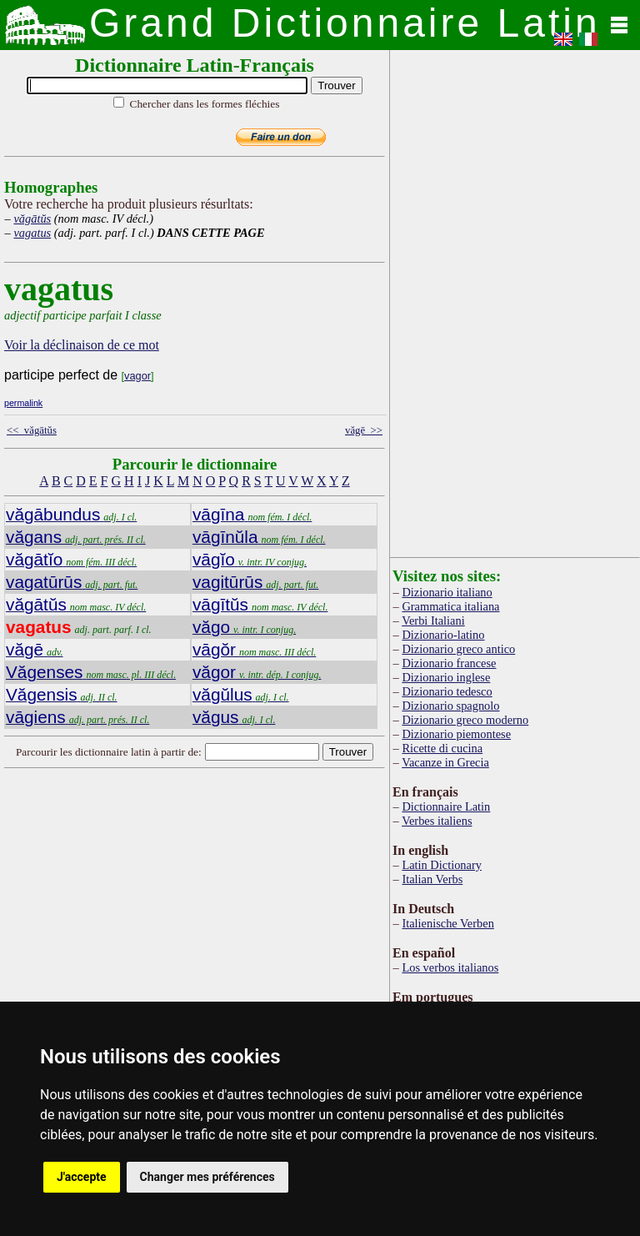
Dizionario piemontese (456, 734)
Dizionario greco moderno (465, 719)
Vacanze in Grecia (445, 762)
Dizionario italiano (447, 592)
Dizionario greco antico (458, 649)
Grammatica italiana (450, 606)
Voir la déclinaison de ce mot (81, 345)
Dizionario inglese (446, 677)
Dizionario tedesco (447, 691)
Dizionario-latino (443, 634)
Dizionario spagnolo (450, 705)
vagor (137, 375)
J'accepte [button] (82, 1176)
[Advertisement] (253, 906)
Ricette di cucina (442, 748)
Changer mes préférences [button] (207, 1176)
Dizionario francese (449, 663)
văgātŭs (32, 218)
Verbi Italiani (433, 620)
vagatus (32, 232)
